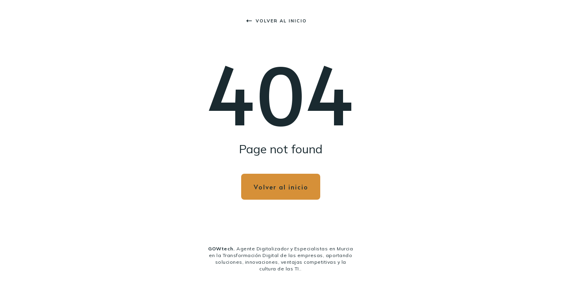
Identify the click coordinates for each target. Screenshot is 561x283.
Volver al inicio (276, 21)
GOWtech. (221, 249)
